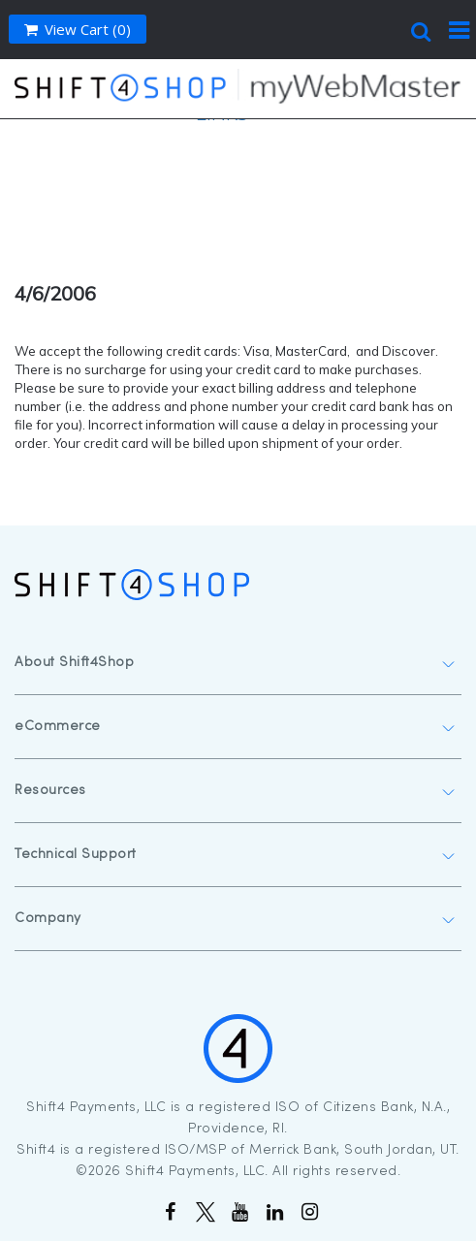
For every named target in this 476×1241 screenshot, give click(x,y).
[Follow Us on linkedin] (273, 1213)
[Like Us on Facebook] (168, 1213)
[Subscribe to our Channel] (238, 1213)
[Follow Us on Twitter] (203, 1213)
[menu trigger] (459, 29)
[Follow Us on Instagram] (308, 1213)
